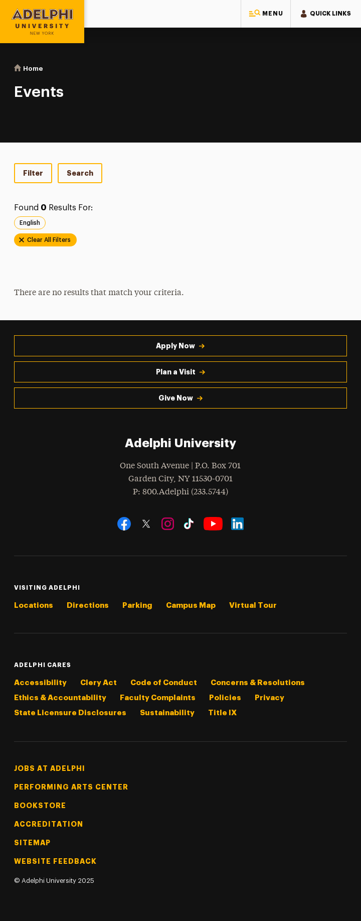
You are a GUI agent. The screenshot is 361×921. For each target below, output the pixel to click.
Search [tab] (80, 173)
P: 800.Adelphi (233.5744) (180, 491)
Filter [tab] (33, 173)
